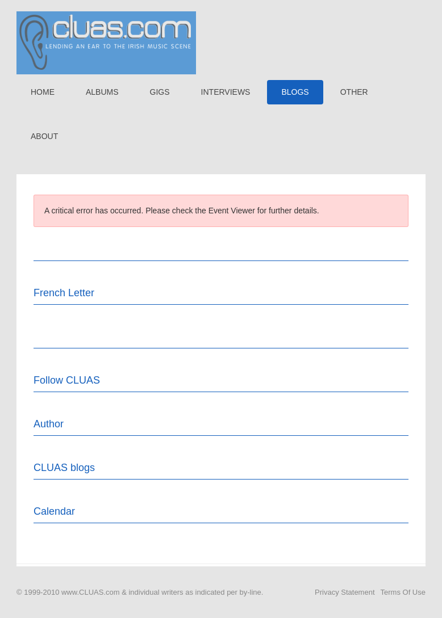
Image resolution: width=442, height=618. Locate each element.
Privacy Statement (345, 592)
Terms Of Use (403, 592)
